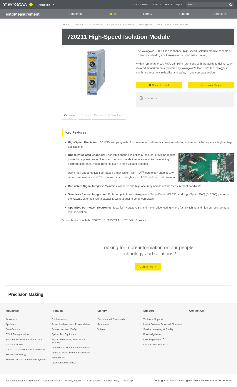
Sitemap (128, 380)
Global (168, 4)
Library (147, 13)
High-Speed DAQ (194, 194)
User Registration (152, 339)
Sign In (178, 4)
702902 (112, 220)
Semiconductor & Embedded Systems (26, 359)
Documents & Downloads (105, 115)
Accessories (58, 357)
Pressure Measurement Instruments (70, 352)
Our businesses (52, 380)
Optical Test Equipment (63, 334)
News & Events (141, 4)
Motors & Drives (14, 344)
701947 (130, 220)
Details (83, 115)
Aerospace (11, 319)
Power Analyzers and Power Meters (70, 324)
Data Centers (13, 329)
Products (111, 13)
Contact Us (220, 13)
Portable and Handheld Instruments (70, 347)
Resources (103, 324)
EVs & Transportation (17, 334)
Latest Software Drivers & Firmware (162, 324)
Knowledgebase (152, 334)
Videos (101, 329)
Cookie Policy (111, 380)
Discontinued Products (63, 362)
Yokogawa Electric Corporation (22, 380)
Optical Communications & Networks (25, 349)
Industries (75, 13)
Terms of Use (92, 380)
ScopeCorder (158, 194)
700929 (98, 220)
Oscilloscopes (95, 24)
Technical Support (211, 85)
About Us (157, 4)
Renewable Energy (16, 354)
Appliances (12, 324)
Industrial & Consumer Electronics (24, 339)
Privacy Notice (73, 380)
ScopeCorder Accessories (121, 24)
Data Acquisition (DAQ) (64, 329)
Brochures (150, 98)
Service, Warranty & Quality (158, 329)
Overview (69, 115)
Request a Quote (159, 85)
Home (66, 24)
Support (183, 13)
